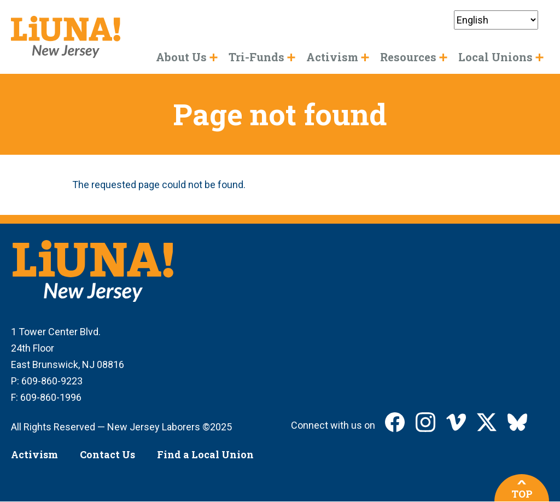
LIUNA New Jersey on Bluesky (517, 422)
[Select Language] (496, 20)
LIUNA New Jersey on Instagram (425, 422)
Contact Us (107, 454)
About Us (181, 57)
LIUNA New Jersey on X (487, 422)
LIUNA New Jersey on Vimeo (456, 422)
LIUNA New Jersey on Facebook (395, 422)
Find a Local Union (205, 454)
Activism (34, 454)
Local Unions (495, 57)
